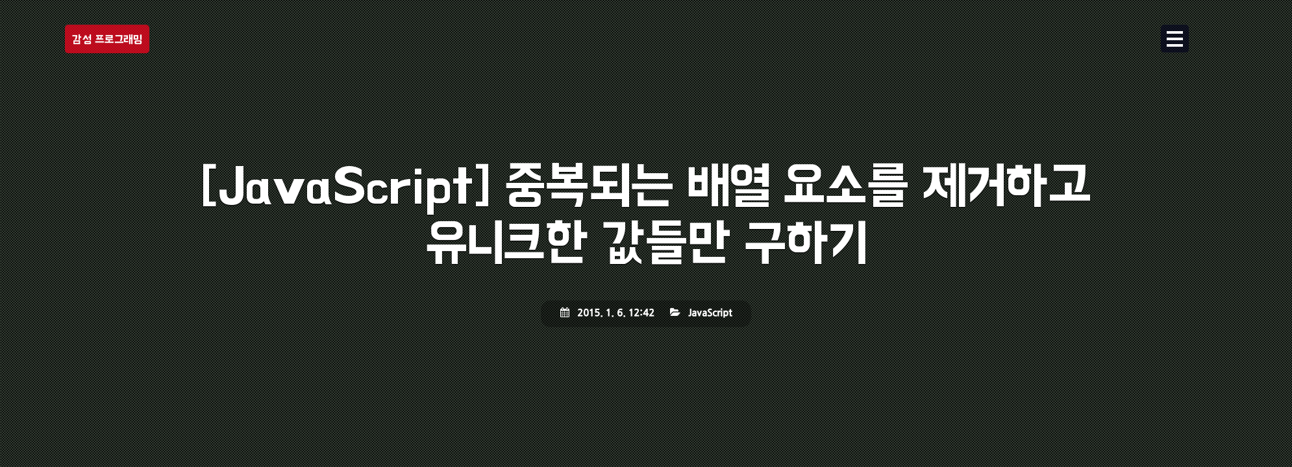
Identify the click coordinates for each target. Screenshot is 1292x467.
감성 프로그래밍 (107, 39)
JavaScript (710, 313)
